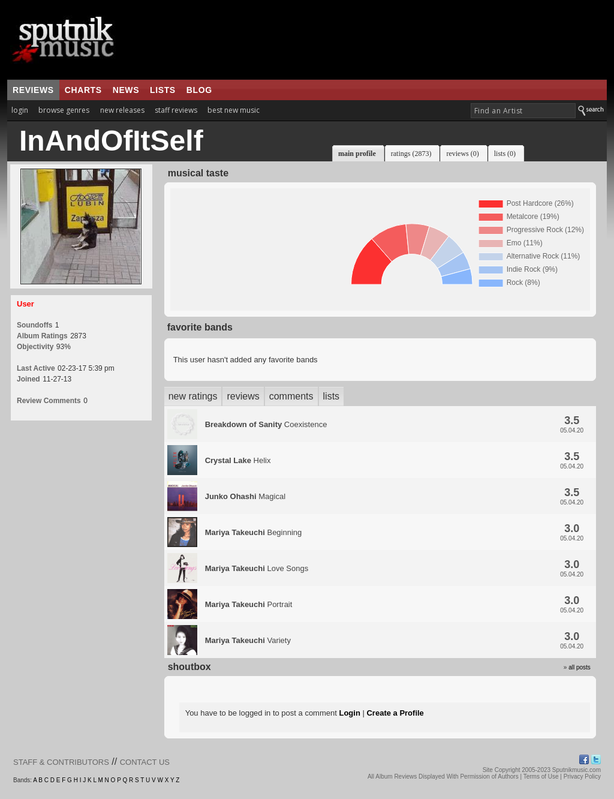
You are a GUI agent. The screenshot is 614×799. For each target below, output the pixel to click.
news (126, 90)
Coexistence (266, 424)
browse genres (63, 110)
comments (291, 396)
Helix (238, 460)
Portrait (249, 604)
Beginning (253, 532)
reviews (33, 90)
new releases (122, 110)
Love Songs (256, 568)
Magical (245, 496)
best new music (233, 110)
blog (199, 90)
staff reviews (176, 110)
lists (163, 90)
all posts (579, 667)
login (19, 110)
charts (83, 90)
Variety (248, 640)
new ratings (193, 396)
